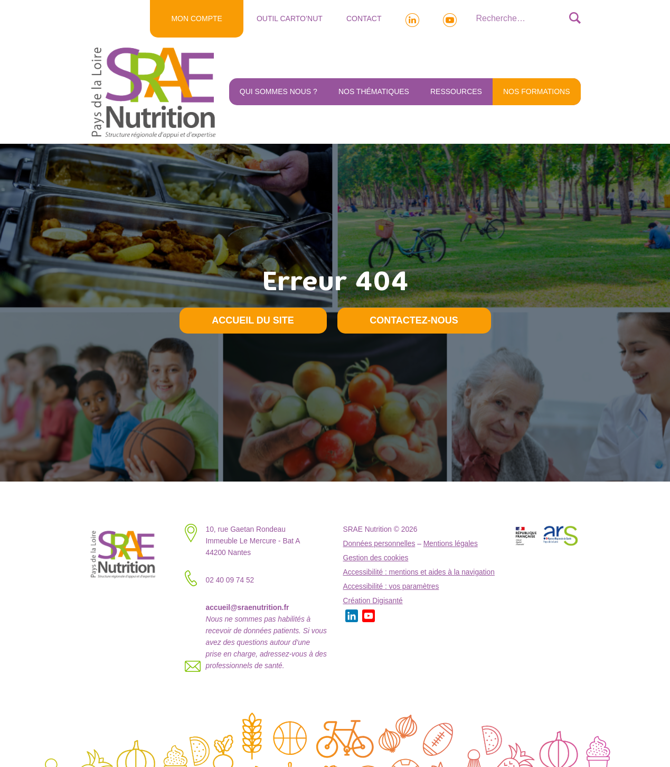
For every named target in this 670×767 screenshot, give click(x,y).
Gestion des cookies (376, 558)
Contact (364, 18)
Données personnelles (379, 544)
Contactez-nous (414, 320)
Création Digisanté (373, 601)
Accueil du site (253, 320)
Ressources (456, 91)
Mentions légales (450, 544)
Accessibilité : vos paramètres (391, 586)
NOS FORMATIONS (536, 91)
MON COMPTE (196, 18)
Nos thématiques (373, 91)
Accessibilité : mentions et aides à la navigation (419, 572)
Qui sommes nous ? (278, 91)
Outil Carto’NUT (290, 18)
